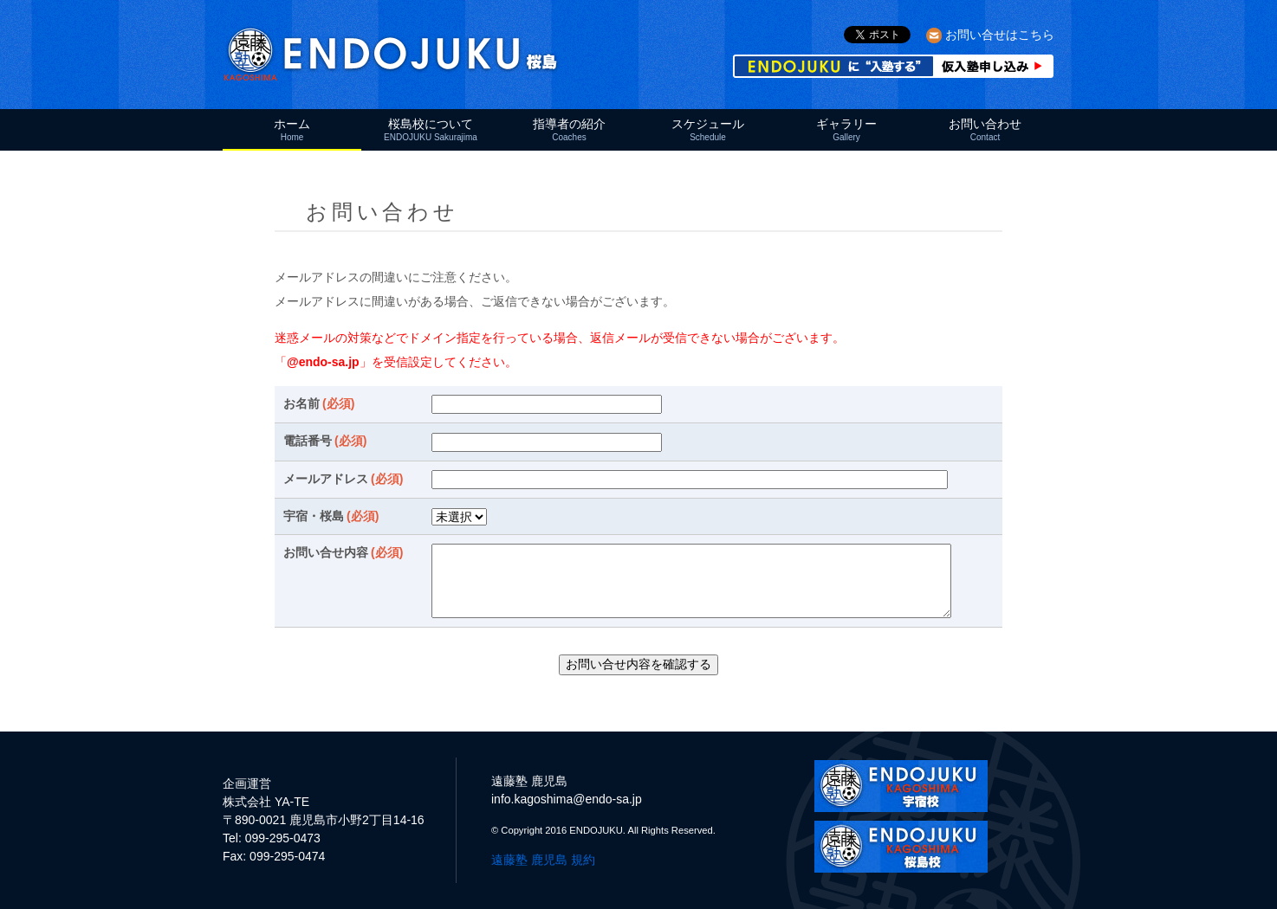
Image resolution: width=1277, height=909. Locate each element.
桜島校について (430, 129)
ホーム (292, 129)
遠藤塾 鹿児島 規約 (543, 860)
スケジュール (707, 129)
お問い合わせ (985, 129)
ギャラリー (846, 129)
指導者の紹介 (569, 129)
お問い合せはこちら (999, 35)
